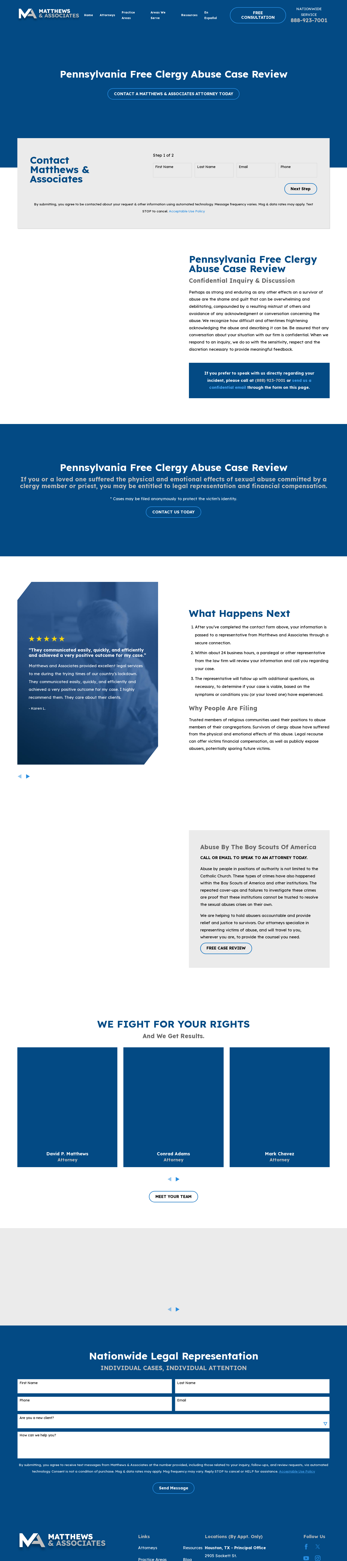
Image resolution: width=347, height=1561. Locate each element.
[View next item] (177, 1309)
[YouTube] (306, 1558)
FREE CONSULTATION (258, 15)
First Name (164, 167)
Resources (192, 1547)
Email (243, 167)
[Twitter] (317, 1546)
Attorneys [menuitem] (107, 15)
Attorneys (147, 1547)
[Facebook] (306, 1546)
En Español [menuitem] (210, 15)
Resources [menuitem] (189, 15)
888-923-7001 (309, 20)
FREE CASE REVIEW (226, 948)
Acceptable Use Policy (187, 211)
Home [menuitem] (88, 15)
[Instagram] (317, 1558)
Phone (285, 167)
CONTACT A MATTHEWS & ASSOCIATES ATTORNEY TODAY (173, 93)
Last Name (206, 167)
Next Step (301, 188)
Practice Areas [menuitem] (128, 15)
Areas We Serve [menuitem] (158, 15)
